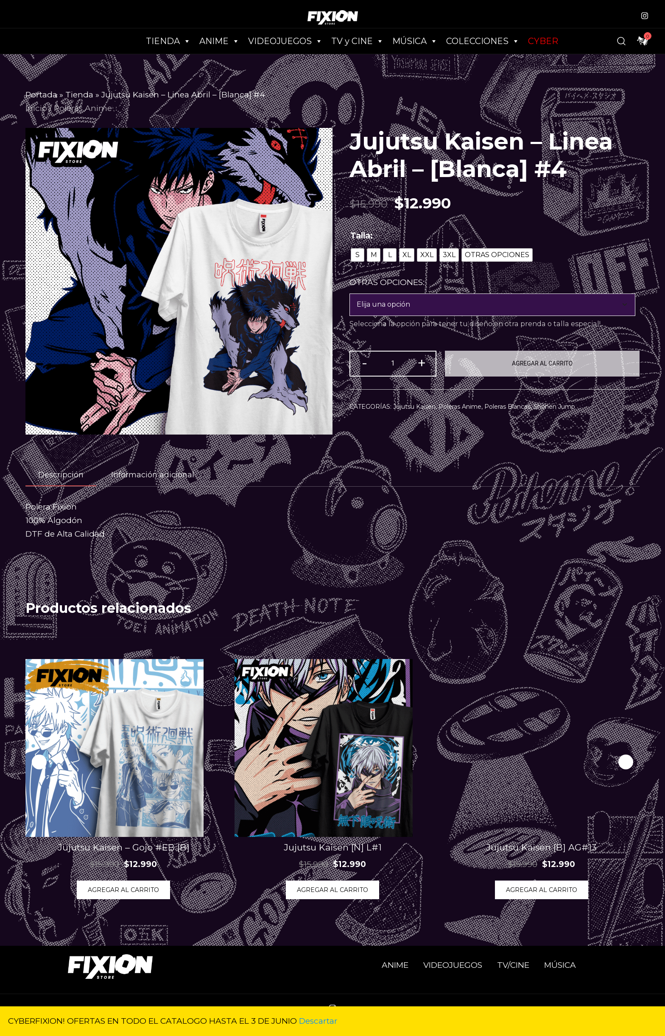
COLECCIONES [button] (483, 41)
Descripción (61, 474)
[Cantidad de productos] (393, 364)
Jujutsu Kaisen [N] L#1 (333, 847)
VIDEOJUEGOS (452, 965)
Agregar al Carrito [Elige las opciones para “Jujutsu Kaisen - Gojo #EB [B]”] (123, 890)
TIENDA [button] (168, 41)
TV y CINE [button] (357, 41)
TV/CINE (513, 965)
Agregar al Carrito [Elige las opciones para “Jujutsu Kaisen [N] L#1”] (332, 890)
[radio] (357, 255)
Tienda (79, 95)
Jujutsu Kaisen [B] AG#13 (541, 847)
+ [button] (421, 363)
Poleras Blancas (507, 406)
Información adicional (152, 474)
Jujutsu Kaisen (414, 406)
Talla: (361, 236)
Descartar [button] (318, 1021)
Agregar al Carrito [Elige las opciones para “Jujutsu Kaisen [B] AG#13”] (541, 890)
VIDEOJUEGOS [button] (285, 41)
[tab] (60, 475)
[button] (625, 761)
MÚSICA (415, 41)
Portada (41, 95)
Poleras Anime (83, 108)
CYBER (543, 41)
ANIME (395, 965)
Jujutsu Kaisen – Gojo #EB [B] (124, 847)
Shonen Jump (554, 406)
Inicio (36, 108)
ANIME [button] (219, 41)
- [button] (364, 363)
